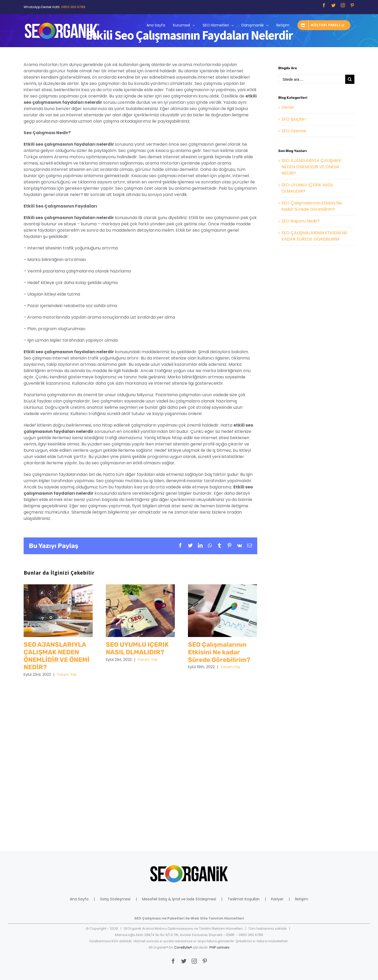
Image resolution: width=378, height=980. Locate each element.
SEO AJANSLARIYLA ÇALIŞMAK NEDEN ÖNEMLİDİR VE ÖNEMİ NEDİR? (311, 166)
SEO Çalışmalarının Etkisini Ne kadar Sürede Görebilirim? (311, 206)
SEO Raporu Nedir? (300, 221)
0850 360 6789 (73, 7)
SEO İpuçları (293, 119)
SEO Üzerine (293, 131)
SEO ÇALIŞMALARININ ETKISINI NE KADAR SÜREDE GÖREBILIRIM (314, 236)
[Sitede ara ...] (311, 79)
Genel (287, 107)
